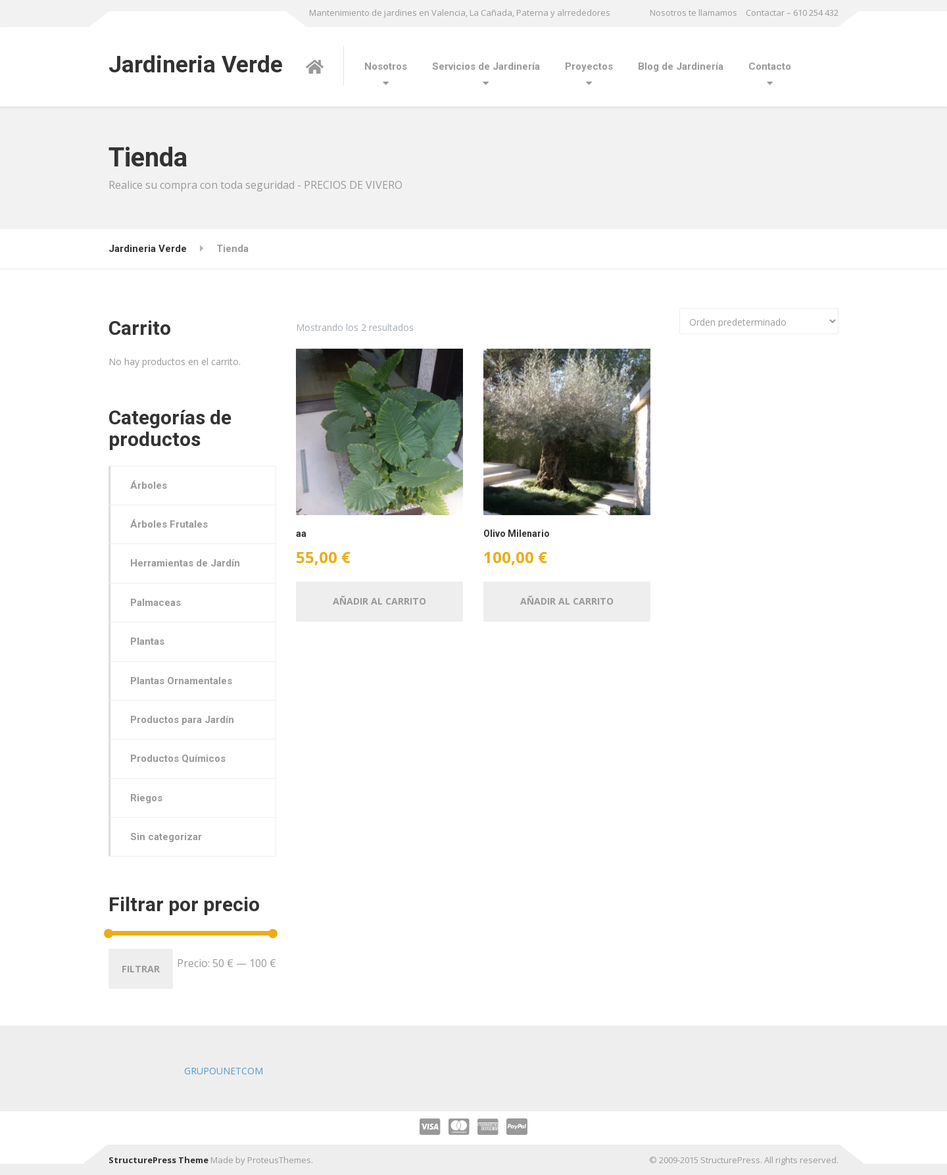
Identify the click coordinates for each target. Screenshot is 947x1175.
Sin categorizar (166, 837)
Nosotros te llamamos (693, 12)
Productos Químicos (178, 758)
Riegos (146, 798)
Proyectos (589, 66)
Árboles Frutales (169, 524)
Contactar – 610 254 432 (792, 12)
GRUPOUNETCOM (223, 1070)
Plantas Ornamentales (181, 681)
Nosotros (385, 66)
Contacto (769, 66)
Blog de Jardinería (680, 66)
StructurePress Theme (158, 1160)
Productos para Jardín (182, 720)
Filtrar (141, 969)
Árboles (148, 485)
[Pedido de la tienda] (758, 321)
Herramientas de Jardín (185, 563)
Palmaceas (155, 603)
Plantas (147, 641)
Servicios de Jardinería (486, 66)
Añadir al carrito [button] (379, 601)
